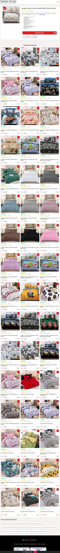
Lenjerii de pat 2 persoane (9, 531)
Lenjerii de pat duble (35, 531)
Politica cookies (41, 544)
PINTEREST (33, 540)
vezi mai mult (42, 14)
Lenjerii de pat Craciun (25, 527)
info (18, 74)
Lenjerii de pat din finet (20, 524)
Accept (35, 552)
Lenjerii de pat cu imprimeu (50, 527)
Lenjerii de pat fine (36, 527)
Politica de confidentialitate (30, 544)
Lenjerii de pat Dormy (8, 524)
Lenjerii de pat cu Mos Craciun (35, 524)
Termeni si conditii (18, 544)
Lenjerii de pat (45, 531)
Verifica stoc (46, 32)
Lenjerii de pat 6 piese (22, 531)
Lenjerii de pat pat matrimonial (10, 527)
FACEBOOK (26, 540)
